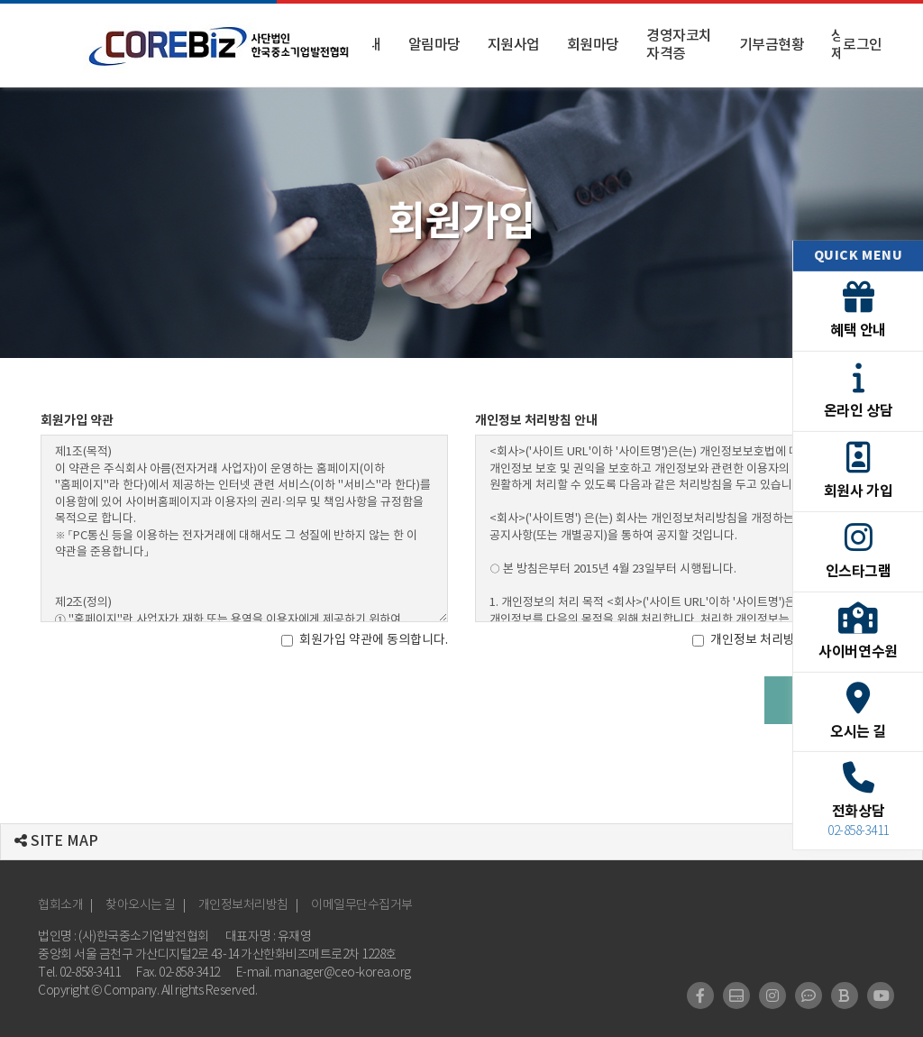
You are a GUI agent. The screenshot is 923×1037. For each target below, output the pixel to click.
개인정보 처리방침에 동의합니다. (787, 640)
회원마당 (593, 45)
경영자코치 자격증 (679, 45)
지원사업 (514, 45)
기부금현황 (772, 45)
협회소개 (60, 905)
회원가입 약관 (77, 420)
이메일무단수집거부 (362, 905)
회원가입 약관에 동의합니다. (364, 640)
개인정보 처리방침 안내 (536, 420)
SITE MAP (56, 841)
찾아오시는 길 (140, 905)
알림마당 (434, 45)
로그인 (862, 45)
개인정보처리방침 (243, 905)
